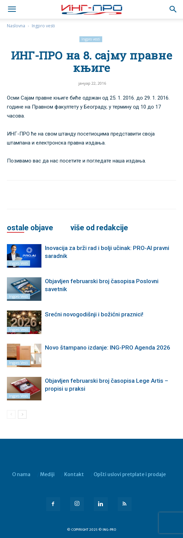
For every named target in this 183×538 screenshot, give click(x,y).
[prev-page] (11, 414)
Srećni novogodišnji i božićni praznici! (94, 314)
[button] (173, 9)
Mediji (47, 474)
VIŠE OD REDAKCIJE (99, 228)
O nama (21, 474)
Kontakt (74, 474)
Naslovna (16, 26)
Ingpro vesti (43, 26)
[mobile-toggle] (12, 9)
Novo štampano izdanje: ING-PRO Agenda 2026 (107, 347)
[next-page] (22, 414)
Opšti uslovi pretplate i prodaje (130, 474)
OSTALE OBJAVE (30, 228)
